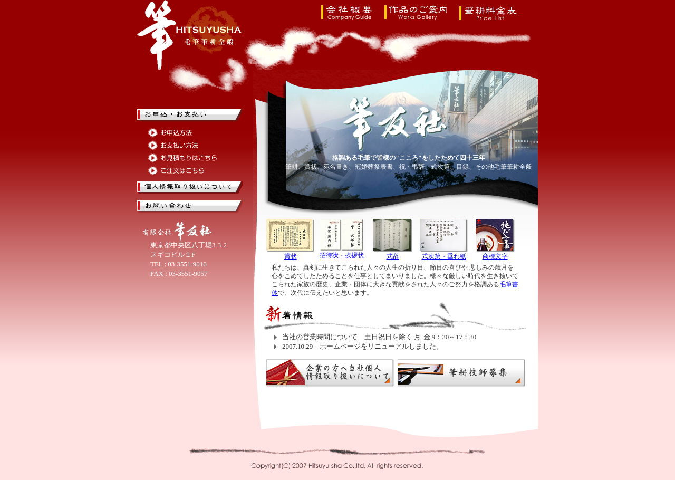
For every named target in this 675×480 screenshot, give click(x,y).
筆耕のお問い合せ (190, 207)
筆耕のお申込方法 (183, 133)
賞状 (290, 256)
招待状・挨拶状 (342, 255)
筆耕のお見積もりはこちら (183, 158)
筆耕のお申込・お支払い (190, 115)
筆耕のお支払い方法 (183, 145)
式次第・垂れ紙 (444, 256)
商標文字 (495, 256)
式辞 (393, 256)
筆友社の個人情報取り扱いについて (190, 188)
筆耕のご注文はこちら (183, 171)
